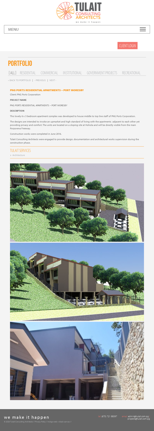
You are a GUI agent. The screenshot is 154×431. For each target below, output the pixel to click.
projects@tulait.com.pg (139, 418)
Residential (28, 72)
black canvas (64, 421)
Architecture (18, 155)
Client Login (127, 45)
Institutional (72, 72)
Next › (53, 80)
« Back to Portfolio (19, 80)
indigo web (52, 421)
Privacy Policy (40, 421)
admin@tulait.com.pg (138, 416)
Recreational (131, 72)
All (12, 72)
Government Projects (102, 72)
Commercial (49, 72)
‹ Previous (40, 80)
